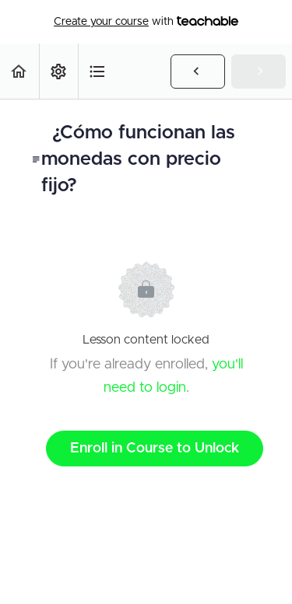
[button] (19, 71)
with (146, 22)
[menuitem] (58, 71)
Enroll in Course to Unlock (154, 449)
